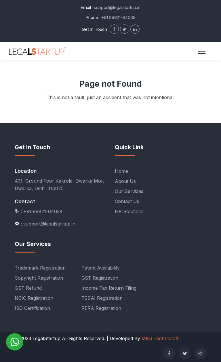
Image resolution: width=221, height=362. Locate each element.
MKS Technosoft (160, 338)
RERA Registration (101, 308)
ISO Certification (32, 308)
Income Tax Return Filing (108, 288)
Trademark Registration (40, 268)
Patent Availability (100, 268)
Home (121, 171)
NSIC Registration (34, 298)
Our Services (129, 191)
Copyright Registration (39, 278)
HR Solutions (129, 211)
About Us (125, 181)
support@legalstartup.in (117, 7)
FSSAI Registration (102, 298)
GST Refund (28, 288)
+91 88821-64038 (118, 17)
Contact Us (127, 201)
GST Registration (99, 278)
